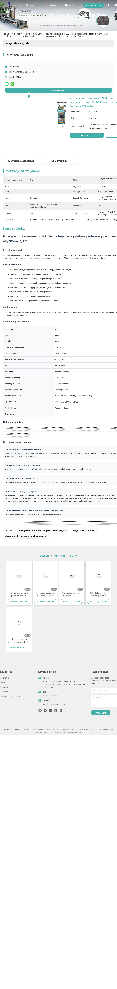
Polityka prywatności (12, 729)
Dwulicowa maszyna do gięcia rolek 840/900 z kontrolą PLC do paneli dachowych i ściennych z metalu (72, 594)
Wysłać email (101, 713)
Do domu (18, 5)
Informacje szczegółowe (21, 161)
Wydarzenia (56, 5)
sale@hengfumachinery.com (21, 72)
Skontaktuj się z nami (71, 5)
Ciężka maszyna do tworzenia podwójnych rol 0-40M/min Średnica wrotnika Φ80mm (19, 640)
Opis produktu (59, 161)
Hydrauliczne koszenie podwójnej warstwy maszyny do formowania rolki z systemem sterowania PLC (18, 594)
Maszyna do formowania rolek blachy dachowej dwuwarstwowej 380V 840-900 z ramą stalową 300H (45, 594)
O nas (29, 5)
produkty (41, 5)
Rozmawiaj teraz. (94, 5)
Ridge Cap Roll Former (84, 530)
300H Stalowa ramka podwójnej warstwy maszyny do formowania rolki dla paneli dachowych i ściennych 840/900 (98, 594)
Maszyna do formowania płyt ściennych (32, 35)
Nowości (4, 692)
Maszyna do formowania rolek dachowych (26, 536)
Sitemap (25, 729)
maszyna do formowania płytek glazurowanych (42, 530)
